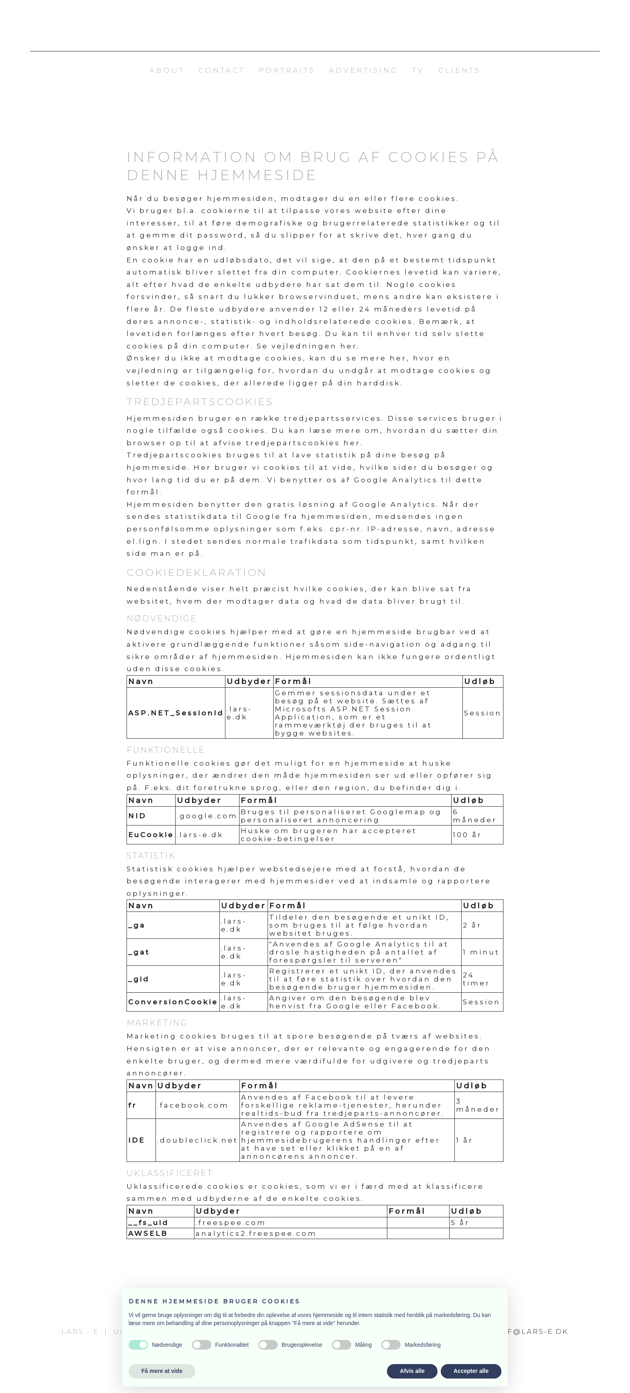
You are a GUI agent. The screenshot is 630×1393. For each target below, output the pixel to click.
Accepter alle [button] (471, 1371)
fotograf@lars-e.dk (516, 1331)
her (348, 346)
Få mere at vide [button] (161, 1371)
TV (418, 70)
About (167, 70)
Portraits (287, 70)
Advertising (364, 70)
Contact (221, 70)
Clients (459, 70)
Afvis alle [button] (412, 1371)
